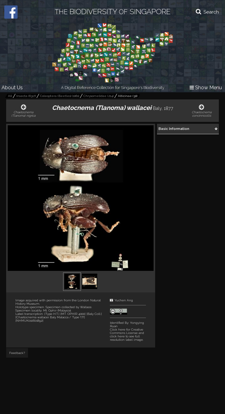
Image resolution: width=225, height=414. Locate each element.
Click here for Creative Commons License (126, 331)
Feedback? (17, 353)
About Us (12, 87)
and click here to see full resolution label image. (127, 334)
